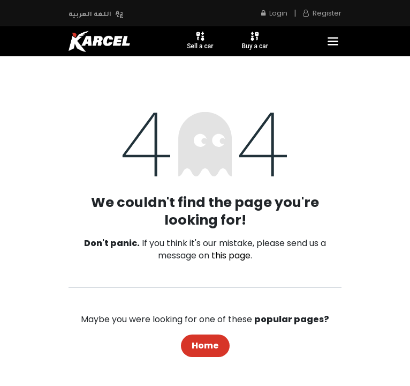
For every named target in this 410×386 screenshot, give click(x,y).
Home (205, 345)
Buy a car (254, 40)
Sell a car (200, 40)
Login (274, 13)
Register (322, 13)
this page (230, 255)
